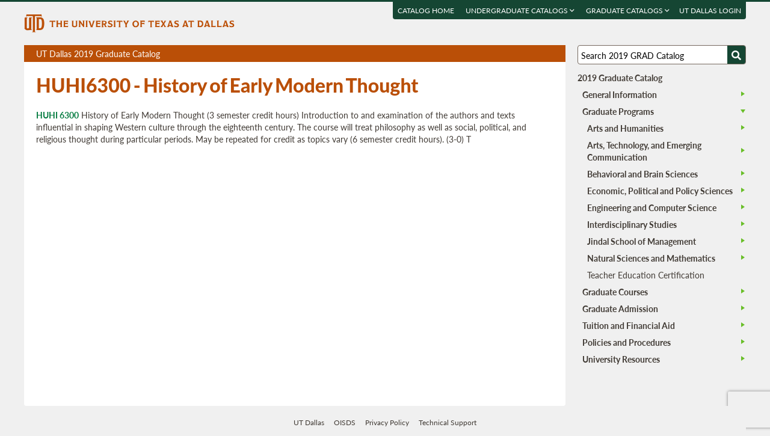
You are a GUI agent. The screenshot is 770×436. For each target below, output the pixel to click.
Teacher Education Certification (645, 275)
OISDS (345, 422)
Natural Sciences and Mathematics (651, 258)
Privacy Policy (387, 422)
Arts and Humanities (625, 128)
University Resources (621, 359)
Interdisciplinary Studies (632, 224)
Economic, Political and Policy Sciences (660, 191)
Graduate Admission (620, 308)
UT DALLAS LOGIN (710, 10)
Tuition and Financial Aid (628, 325)
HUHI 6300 (57, 115)
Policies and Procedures (626, 342)
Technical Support (447, 422)
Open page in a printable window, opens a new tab (540, 54)
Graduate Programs (618, 111)
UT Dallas (309, 422)
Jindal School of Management (641, 241)
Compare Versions (554, 54)
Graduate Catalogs (628, 10)
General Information (619, 94)
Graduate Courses (615, 292)
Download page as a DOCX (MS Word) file (527, 54)
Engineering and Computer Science (651, 207)
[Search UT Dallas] (662, 54)
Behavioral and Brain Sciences (642, 174)
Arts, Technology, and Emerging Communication (644, 151)
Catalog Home (426, 10)
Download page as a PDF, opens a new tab (513, 54)
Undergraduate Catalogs (520, 10)
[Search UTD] (736, 55)
